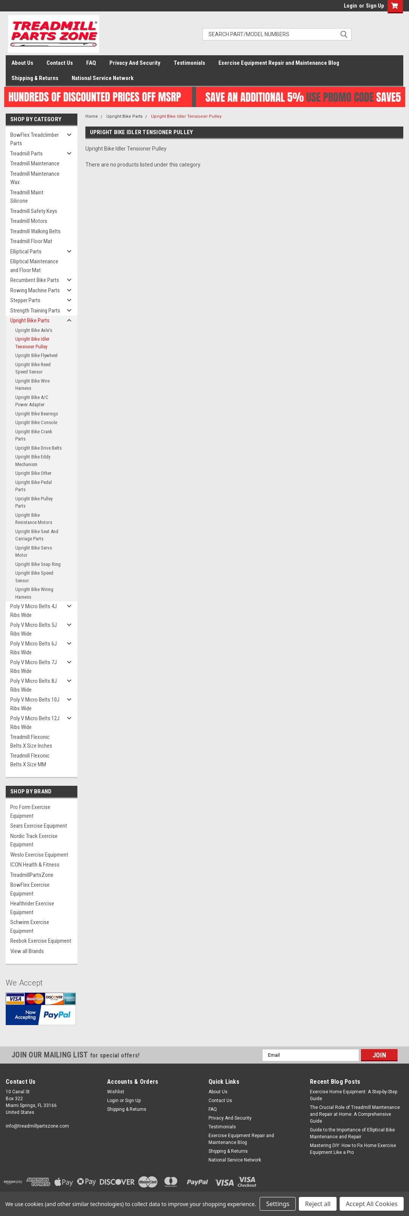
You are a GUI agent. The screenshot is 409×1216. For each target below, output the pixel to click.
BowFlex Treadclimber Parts (34, 139)
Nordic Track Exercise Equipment (34, 840)
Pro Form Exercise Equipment (30, 811)
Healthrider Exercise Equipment (32, 908)
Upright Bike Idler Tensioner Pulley (32, 342)
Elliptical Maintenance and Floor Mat (34, 266)
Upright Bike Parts (30, 320)
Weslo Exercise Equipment (39, 854)
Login (350, 6)
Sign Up (375, 6)
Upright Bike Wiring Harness (34, 593)
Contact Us (60, 62)
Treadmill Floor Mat (31, 241)
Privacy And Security (134, 62)
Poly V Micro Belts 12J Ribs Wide (34, 723)
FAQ (91, 62)
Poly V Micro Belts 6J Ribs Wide (33, 648)
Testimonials (189, 62)
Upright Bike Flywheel (36, 355)
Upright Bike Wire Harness (32, 384)
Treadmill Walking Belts (35, 231)
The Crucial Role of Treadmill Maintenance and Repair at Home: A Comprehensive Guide (355, 1114)
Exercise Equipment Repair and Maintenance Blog (278, 62)
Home (91, 116)
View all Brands (27, 951)
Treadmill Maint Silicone (26, 197)
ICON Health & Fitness (34, 864)
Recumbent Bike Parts (34, 280)
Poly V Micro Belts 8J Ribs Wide (33, 685)
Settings (277, 1204)
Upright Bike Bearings (36, 414)
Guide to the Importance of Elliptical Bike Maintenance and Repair (352, 1133)
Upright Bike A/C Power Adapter (31, 401)
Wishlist (115, 1091)
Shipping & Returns (34, 78)
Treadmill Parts (26, 153)
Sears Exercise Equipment (38, 825)
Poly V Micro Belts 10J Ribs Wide (34, 704)
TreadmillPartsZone (31, 875)
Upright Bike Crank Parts (33, 435)
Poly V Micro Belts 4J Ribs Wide (33, 610)
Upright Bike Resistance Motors (33, 518)
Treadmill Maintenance (34, 163)
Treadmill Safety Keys (33, 211)
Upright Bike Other (33, 473)
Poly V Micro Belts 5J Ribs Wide (33, 629)
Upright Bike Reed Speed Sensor (33, 368)
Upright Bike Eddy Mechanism (32, 460)
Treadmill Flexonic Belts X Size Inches (31, 741)
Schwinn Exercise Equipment (29, 926)
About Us (22, 62)
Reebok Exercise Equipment (40, 940)
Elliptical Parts (26, 251)
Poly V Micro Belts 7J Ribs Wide (33, 666)
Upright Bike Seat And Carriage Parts (36, 535)
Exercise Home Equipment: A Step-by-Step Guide (353, 1095)
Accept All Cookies (372, 1204)
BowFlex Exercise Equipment (30, 889)
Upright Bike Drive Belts (38, 448)
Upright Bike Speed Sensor (34, 576)
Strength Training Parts (35, 310)
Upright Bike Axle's (33, 330)
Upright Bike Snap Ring (38, 564)
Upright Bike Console (36, 422)
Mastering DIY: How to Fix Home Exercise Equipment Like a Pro (353, 1149)
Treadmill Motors (28, 221)
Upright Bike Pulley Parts (34, 502)
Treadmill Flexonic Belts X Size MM (30, 760)
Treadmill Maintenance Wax (34, 178)
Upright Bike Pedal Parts (33, 486)
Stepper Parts (25, 300)
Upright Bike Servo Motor (33, 551)
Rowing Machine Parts (35, 290)
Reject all (317, 1204)
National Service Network (102, 78)
